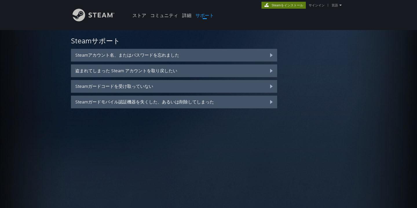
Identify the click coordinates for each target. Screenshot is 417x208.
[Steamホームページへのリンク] (97, 19)
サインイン (317, 5)
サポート (204, 15)
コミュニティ (164, 15)
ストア (139, 15)
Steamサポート (95, 40)
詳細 (186, 15)
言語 (335, 5)
